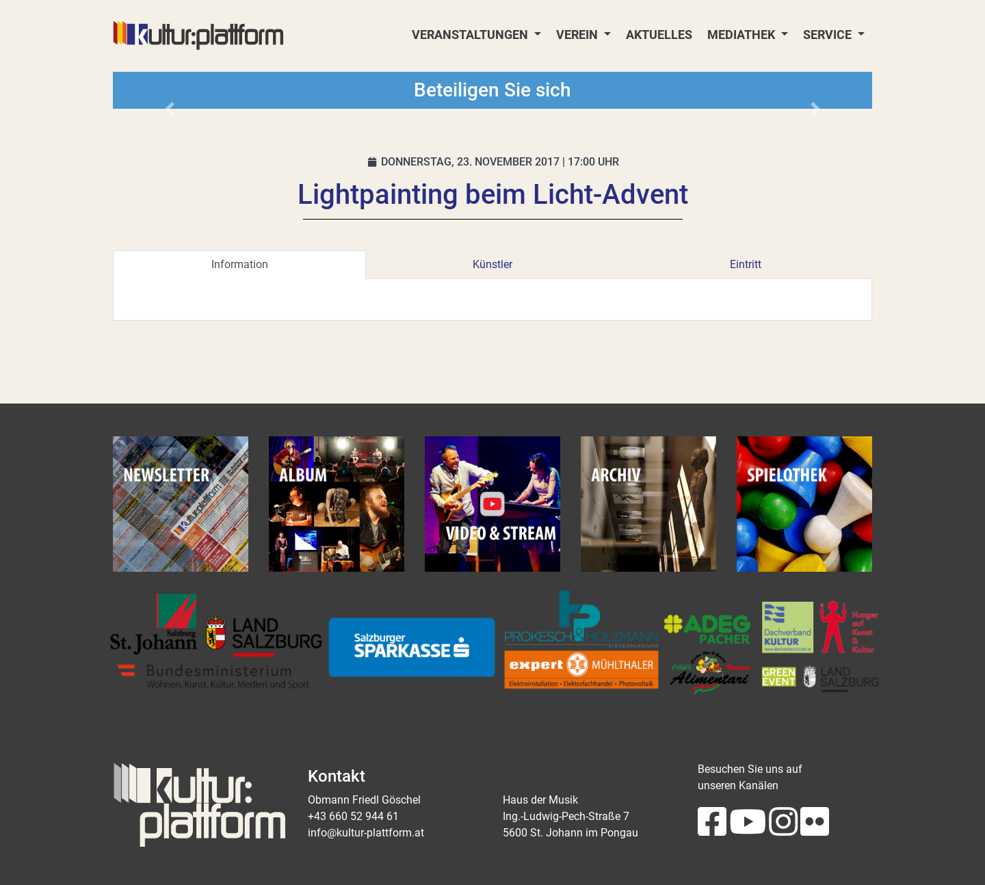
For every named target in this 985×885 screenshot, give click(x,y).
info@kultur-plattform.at (366, 832)
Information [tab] (239, 264)
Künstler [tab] (492, 264)
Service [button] (828, 35)
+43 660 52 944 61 (353, 816)
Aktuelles (659, 35)
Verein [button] (578, 35)
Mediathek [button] (742, 35)
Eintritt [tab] (745, 264)
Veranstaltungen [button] (471, 35)
